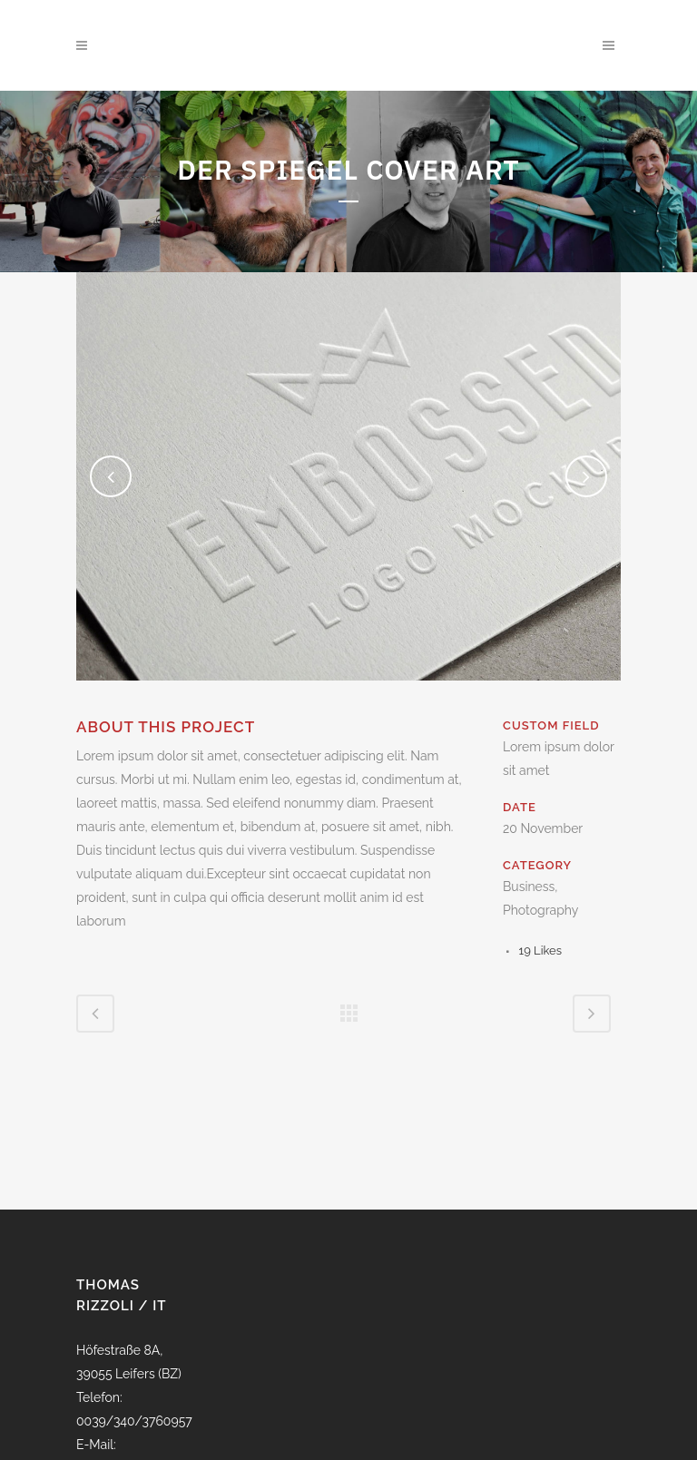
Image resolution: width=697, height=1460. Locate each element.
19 (540, 950)
